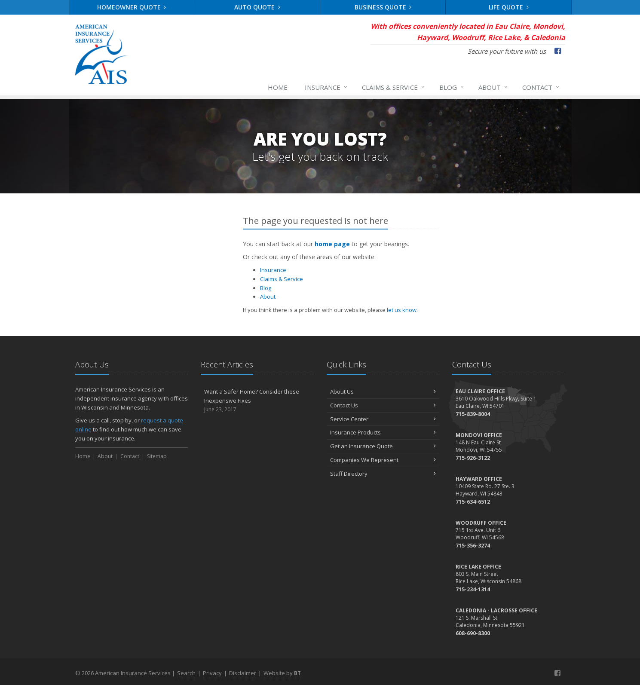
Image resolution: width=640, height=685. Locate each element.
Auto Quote (257, 7)
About (493, 87)
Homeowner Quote (131, 7)
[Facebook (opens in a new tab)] (557, 51)
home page (332, 244)
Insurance (326, 87)
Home (278, 87)
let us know (401, 310)
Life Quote (509, 7)
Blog (452, 87)
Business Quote (383, 7)
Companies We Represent (383, 460)
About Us (383, 391)
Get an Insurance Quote (383, 446)
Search (186, 673)
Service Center (383, 419)
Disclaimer (242, 673)
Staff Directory (383, 473)
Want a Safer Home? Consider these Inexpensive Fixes (257, 400)
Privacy (212, 673)
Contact (541, 87)
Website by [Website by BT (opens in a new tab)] (282, 673)
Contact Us (383, 405)
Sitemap (157, 456)
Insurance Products (383, 432)
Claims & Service (394, 87)
